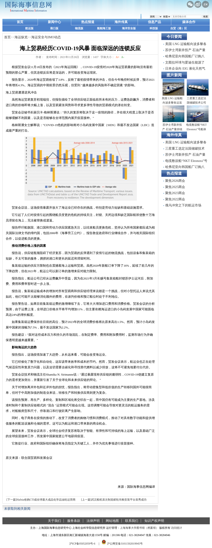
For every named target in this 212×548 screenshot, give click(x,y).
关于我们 (54, 521)
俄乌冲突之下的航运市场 (183, 205)
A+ (117, 57)
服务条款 (73, 521)
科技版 (154, 28)
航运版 (29, 28)
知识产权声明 (154, 521)
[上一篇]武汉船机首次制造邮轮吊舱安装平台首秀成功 (114, 499)
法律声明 (93, 521)
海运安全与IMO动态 (46, 37)
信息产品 (154, 22)
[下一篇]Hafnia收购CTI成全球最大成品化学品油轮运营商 (41, 499)
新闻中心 (54, 22)
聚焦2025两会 (175, 187)
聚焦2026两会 (175, 180)
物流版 (79, 28)
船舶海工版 (104, 28)
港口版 (54, 28)
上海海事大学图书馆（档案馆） (139, 527)
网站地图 (112, 521)
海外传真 (121, 22)
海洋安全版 (129, 28)
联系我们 (131, 521)
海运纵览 (21, 37)
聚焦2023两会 (175, 193)
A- (123, 57)
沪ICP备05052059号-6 (82, 543)
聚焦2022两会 (175, 199)
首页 (20, 22)
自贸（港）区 (178, 28)
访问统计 (176, 527)
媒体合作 (188, 22)
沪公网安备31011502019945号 (125, 543)
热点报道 (87, 22)
